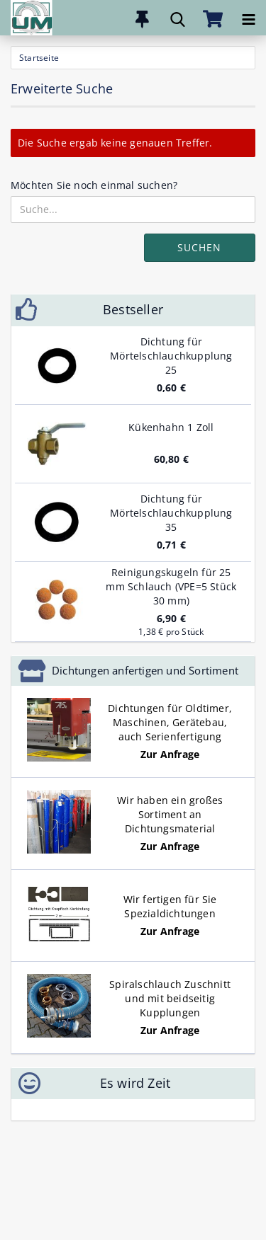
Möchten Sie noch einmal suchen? (94, 185)
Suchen (199, 247)
